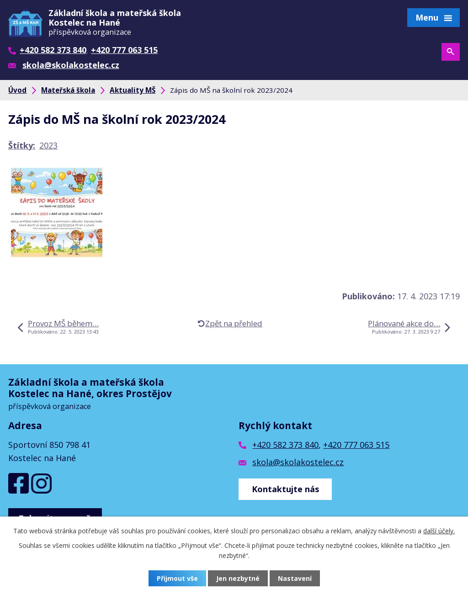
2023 (48, 145)
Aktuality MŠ (132, 90)
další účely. (439, 530)
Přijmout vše (177, 578)
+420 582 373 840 (285, 444)
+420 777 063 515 (356, 444)
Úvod (17, 90)
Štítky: (21, 145)
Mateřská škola (68, 90)
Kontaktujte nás (285, 488)
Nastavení (295, 578)
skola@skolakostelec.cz (298, 462)
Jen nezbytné (238, 578)
